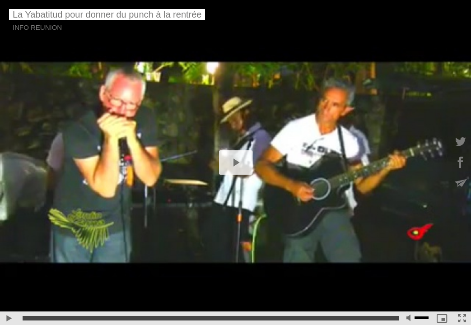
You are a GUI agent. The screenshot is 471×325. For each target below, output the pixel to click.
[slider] (211, 318)
